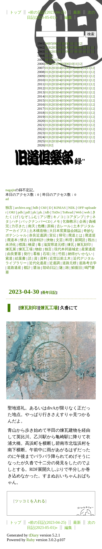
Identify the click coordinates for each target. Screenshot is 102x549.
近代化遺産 (38, 263)
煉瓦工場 (25, 249)
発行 (27, 254)
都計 (27, 268)
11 (76, 43)
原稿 (50, 226)
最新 (77, 12)
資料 (43, 258)
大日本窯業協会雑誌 (65, 231)
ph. (40, 212)
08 (63, 43)
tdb (47, 212)
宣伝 (52, 235)
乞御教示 (70, 221)
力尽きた (18, 226)
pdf (27, 212)
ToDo (56, 212)
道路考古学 (88, 263)
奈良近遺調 (38, 235)
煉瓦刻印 (84, 245)
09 (67, 43)
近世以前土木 (60, 258)
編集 (68, 17)
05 (51, 43)
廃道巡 (90, 235)
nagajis (10, 190)
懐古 (23, 240)
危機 (41, 226)
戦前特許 (37, 240)
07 (59, 43)
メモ (56, 221)
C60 (44, 208)
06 (55, 43)
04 (46, 43)
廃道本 (12, 240)
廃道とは (75, 235)
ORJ (12, 212)
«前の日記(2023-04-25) (47, 12)
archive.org (23, 208)
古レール (64, 226)
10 (71, 43)
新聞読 (80, 240)
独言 (9, 208)
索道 (9, 258)
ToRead (67, 212)
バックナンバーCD (36, 221)
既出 (91, 240)
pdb (20, 212)
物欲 (38, 249)
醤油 (36, 268)
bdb (35, 208)
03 (55, 47)
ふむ (34, 217)
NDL (71, 208)
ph (34, 212)
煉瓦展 (10, 249)
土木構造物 (38, 231)
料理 (68, 240)
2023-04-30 (24, 291)
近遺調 (54, 263)
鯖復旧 (76, 268)
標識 (22, 245)
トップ (15, 12)
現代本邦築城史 (66, 249)
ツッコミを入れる (30, 501)
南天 (31, 226)
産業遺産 (88, 249)
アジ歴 (45, 217)
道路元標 (69, 263)
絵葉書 (20, 258)
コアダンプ (75, 217)
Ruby (30, 540)
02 (51, 47)
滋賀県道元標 (54, 245)
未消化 (10, 245)
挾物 (49, 240)
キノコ (58, 217)
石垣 (46, 254)
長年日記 (49, 293)
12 (80, 43)
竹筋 (61, 254)
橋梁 (31, 245)
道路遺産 (14, 268)
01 (46, 47)
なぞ (24, 217)
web (87, 212)
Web (78, 212)
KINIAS (60, 208)
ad (7, 199)
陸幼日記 (50, 268)
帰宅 (62, 235)
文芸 (59, 240)
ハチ (14, 221)
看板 (36, 254)
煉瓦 (70, 245)
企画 (82, 221)
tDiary (34, 535)
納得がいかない (80, 254)
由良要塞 (14, 254)
